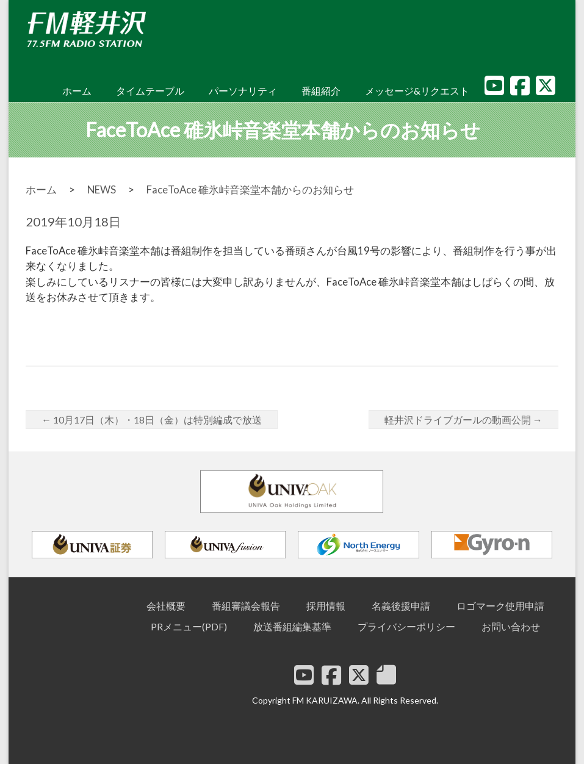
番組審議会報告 (246, 605)
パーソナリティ (243, 90)
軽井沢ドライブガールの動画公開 (463, 419)
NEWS (101, 189)
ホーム (77, 90)
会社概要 (166, 605)
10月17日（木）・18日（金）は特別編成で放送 (151, 419)
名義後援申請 (401, 605)
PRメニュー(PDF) (189, 626)
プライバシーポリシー (406, 626)
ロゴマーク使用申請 (500, 605)
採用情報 (325, 605)
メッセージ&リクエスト (417, 90)
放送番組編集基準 (292, 626)
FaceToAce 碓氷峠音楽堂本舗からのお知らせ (250, 189)
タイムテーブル (150, 90)
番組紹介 (321, 90)
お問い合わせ (510, 626)
